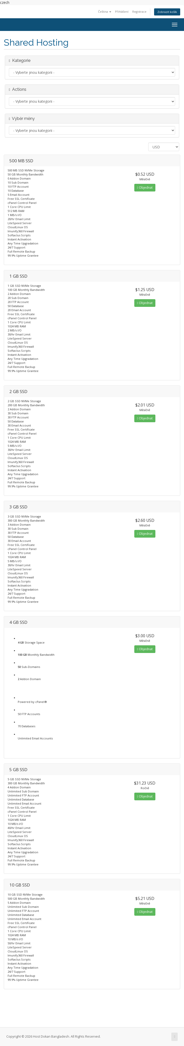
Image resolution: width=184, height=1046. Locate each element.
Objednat (145, 187)
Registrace (139, 11)
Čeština (104, 11)
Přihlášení (121, 11)
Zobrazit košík (167, 12)
